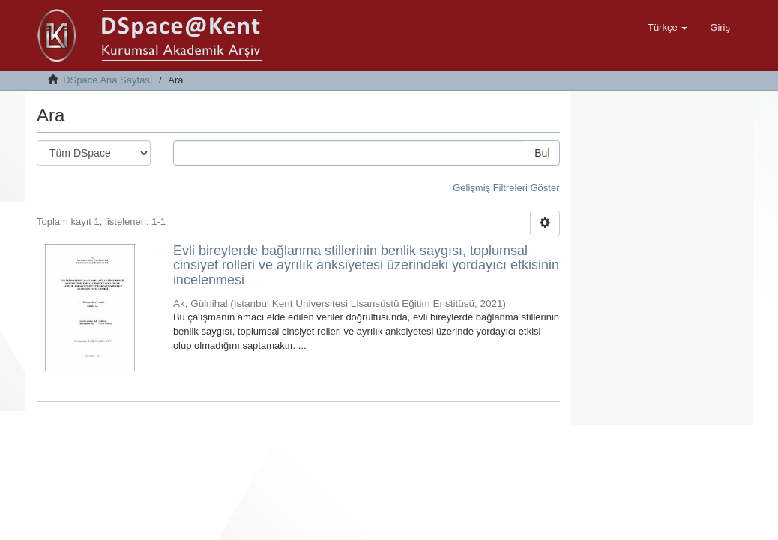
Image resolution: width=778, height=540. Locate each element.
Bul (541, 153)
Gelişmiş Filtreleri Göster (506, 188)
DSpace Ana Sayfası (107, 80)
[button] (667, 27)
